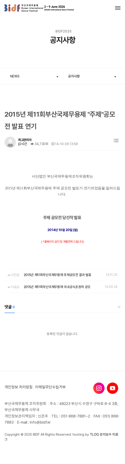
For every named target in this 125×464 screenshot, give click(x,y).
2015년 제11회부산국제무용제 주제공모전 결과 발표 (57, 275)
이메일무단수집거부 (50, 387)
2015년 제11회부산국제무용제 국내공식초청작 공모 (57, 287)
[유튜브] (112, 388)
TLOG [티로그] (94, 434)
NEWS (15, 76)
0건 (22, 144)
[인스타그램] (99, 388)
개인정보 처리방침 (19, 387)
